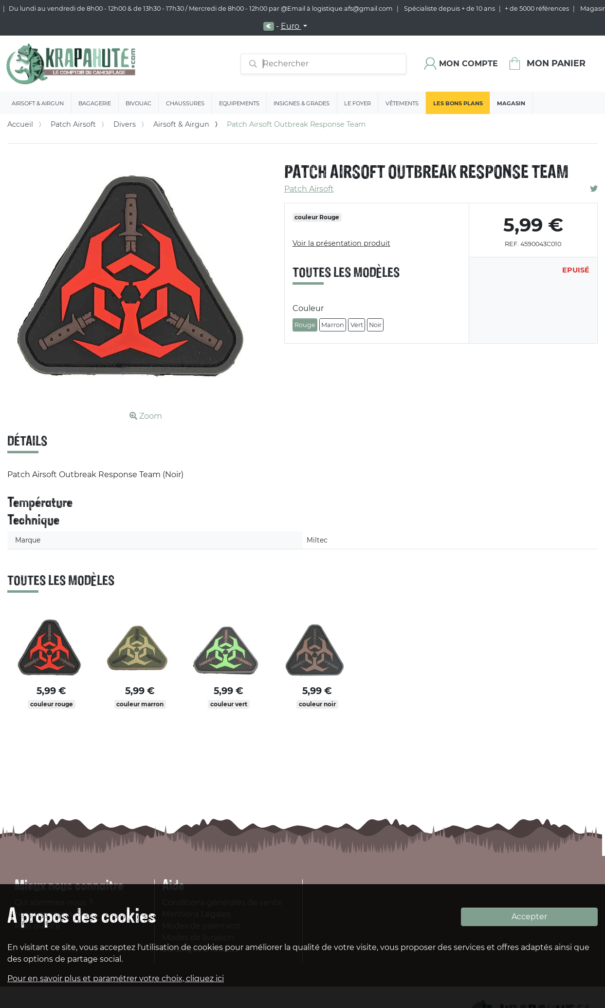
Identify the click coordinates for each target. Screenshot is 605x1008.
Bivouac (138, 103)
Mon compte (468, 63)
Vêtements (402, 103)
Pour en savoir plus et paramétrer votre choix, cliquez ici (115, 978)
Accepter (529, 916)
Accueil (20, 124)
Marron (332, 325)
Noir (375, 325)
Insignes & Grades (302, 103)
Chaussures (185, 103)
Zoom (145, 416)
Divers (124, 124)
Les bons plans (458, 103)
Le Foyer (357, 103)
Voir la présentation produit (341, 243)
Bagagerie (94, 103)
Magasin (511, 103)
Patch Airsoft (73, 124)
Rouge (304, 325)
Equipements (239, 103)
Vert (356, 325)
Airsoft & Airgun (38, 103)
